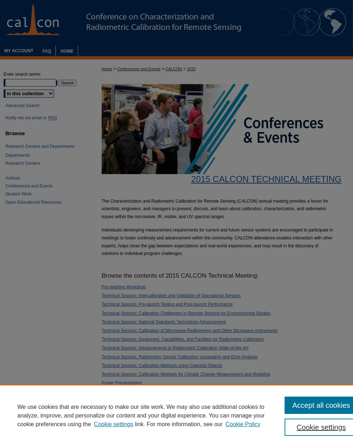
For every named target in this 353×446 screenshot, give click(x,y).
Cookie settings (113, 424)
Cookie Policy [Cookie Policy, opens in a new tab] (242, 424)
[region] (176, 415)
